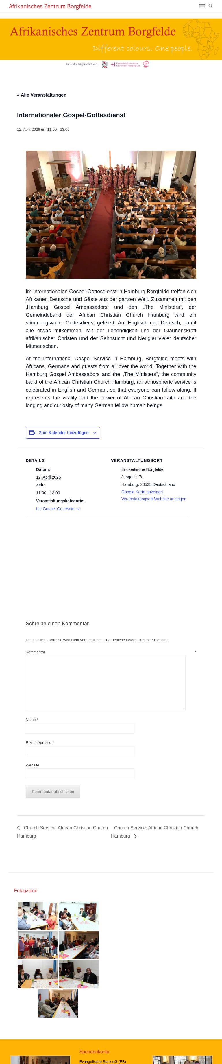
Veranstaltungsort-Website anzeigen (153, 499)
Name (32, 720)
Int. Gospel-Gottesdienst (58, 508)
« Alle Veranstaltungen (41, 95)
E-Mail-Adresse (40, 742)
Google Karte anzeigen (142, 492)
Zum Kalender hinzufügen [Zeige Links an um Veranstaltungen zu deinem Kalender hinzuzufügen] (64, 432)
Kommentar (111, 652)
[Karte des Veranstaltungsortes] (56, 558)
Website (32, 765)
